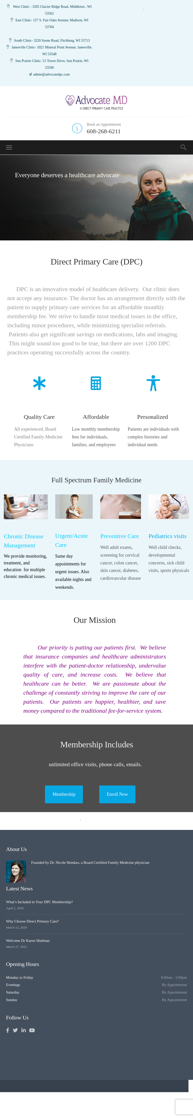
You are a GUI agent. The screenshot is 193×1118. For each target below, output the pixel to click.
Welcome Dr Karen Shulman (28, 941)
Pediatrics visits (167, 536)
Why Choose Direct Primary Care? (32, 921)
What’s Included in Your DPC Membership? (39, 902)
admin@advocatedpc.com (51, 74)
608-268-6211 (104, 131)
